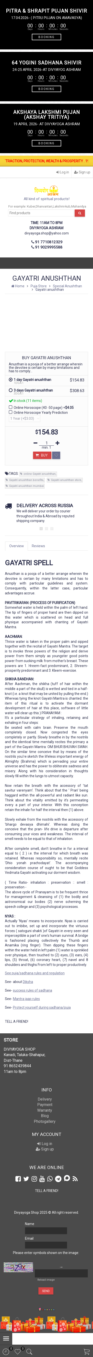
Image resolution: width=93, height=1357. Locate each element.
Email (29, 1238)
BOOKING (46, 37)
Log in (62, 172)
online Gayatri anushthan (39, 474)
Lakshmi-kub (61, 206)
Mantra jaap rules (26, 999)
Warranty (44, 1110)
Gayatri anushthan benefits (26, 480)
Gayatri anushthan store (66, 480)
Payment (44, 1104)
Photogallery (45, 1121)
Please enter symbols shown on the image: (46, 1253)
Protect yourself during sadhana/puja (42, 1007)
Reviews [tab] (38, 546)
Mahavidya (78, 206)
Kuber (31, 206)
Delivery (45, 1099)
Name (29, 1224)
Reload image (46, 1279)
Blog (45, 1115)
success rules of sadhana (32, 990)
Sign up (82, 172)
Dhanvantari (44, 206)
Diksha (28, 982)
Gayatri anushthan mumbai (26, 486)
